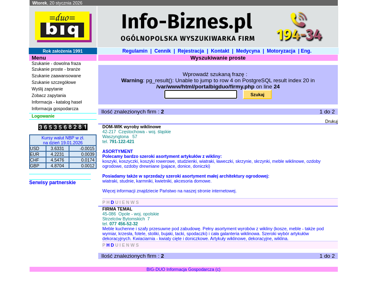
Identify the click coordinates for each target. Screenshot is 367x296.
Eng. (308, 51)
